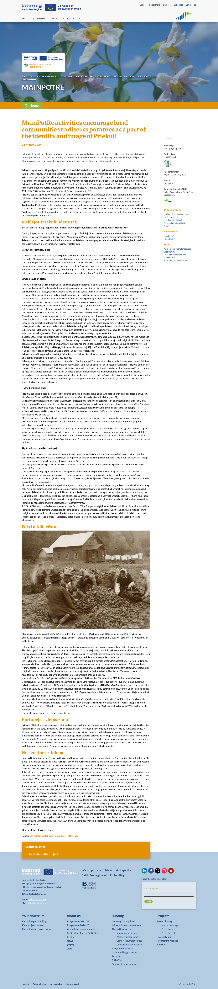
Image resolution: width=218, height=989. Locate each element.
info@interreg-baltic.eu (37, 903)
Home (34, 105)
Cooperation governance (129, 944)
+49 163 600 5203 (37, 899)
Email (151, 888)
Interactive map (169, 925)
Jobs (142, 4)
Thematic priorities (122, 929)
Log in (188, 4)
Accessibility (56, 984)
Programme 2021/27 (78, 921)
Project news (167, 929)
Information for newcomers (126, 925)
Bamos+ (167, 4)
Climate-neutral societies (129, 940)
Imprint (25, 984)
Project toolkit (165, 936)
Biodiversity (169, 251)
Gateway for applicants (124, 921)
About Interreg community (81, 929)
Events (70, 944)
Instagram (168, 239)
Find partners (154, 4)
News (70, 940)
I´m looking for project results (37, 929)
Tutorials (117, 956)
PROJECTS (56, 18)
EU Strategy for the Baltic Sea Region (82, 935)
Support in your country (125, 964)
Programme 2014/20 (78, 925)
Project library (164, 921)
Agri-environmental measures (177, 249)
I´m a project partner (33, 925)
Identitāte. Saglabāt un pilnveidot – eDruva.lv (54, 835)
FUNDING (41, 18)
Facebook (168, 236)
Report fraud (72, 984)
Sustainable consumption (175, 260)
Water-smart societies (128, 936)
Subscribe (178, 4)
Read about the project (43, 854)
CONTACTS (72, 18)
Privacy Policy (39, 984)
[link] (38, 916)
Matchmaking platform (124, 952)
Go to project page (172, 148)
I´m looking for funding (34, 921)
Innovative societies (127, 933)
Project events (168, 933)
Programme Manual (122, 948)
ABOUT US (26, 18)
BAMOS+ (117, 960)
